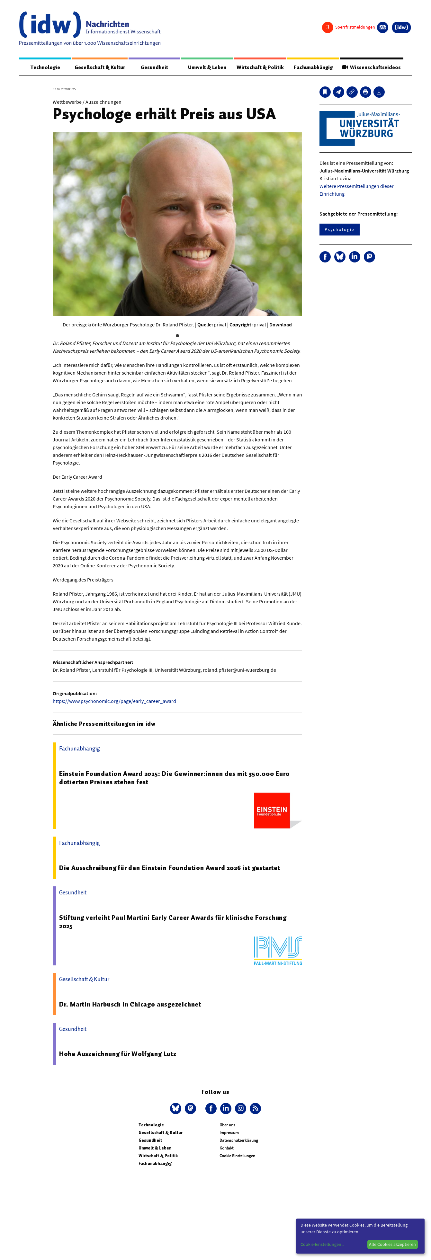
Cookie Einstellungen (237, 1155)
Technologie (45, 67)
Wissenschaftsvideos (371, 67)
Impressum (229, 1132)
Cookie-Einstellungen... (322, 1244)
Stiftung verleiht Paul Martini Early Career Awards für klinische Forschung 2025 (173, 922)
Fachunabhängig (313, 67)
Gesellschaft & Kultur (100, 67)
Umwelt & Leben (207, 67)
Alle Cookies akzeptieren (392, 1244)
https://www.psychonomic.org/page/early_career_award (114, 701)
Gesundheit (154, 67)
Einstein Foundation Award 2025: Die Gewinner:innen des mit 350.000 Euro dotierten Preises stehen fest (174, 778)
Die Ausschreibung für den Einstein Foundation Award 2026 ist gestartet (169, 868)
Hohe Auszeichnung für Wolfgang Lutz (117, 1054)
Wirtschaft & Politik (260, 67)
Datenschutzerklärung (239, 1140)
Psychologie (340, 229)
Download (280, 324)
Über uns (227, 1125)
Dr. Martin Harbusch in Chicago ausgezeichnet (130, 1004)
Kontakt (226, 1148)
